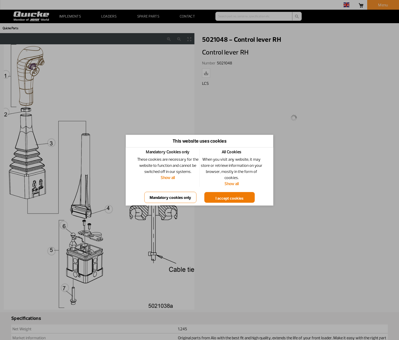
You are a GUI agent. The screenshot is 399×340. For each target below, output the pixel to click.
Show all (168, 177)
